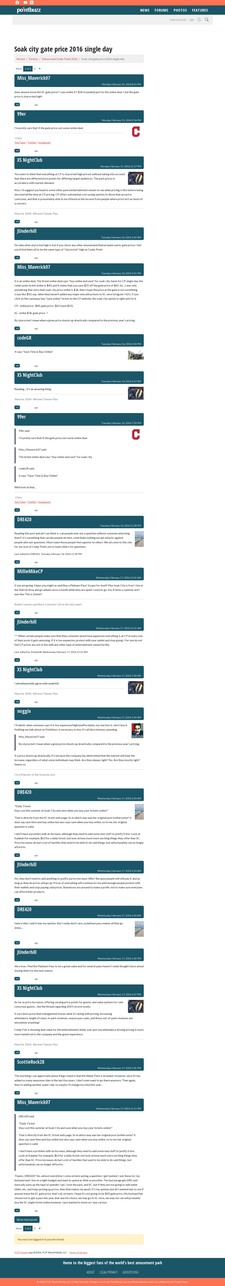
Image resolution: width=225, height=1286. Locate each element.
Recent (21, 58)
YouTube (19, 142)
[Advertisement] (112, 35)
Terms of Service (78, 1252)
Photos (180, 10)
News (144, 10)
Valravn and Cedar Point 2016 (60, 58)
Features (200, 10)
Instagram (44, 142)
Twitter (31, 142)
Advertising (131, 1272)
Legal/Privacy (108, 1272)
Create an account (178, 20)
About (90, 1272)
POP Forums (21, 1252)
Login (191, 20)
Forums (161, 10)
